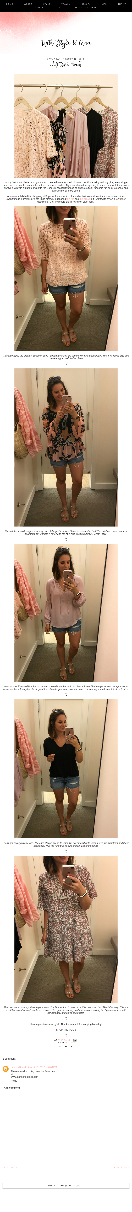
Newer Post (121, 1168)
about (28, 4)
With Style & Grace (66, 43)
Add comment (12, 1087)
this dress (85, 199)
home (9, 4)
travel (66, 4)
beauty (86, 4)
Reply (14, 1081)
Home (65, 1168)
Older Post (10, 1168)
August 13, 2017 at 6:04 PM (42, 1067)
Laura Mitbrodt (18, 1067)
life (104, 4)
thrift (122, 4)
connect (41, 8)
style (46, 4)
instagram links (86, 8)
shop (61, 8)
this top (70, 199)
